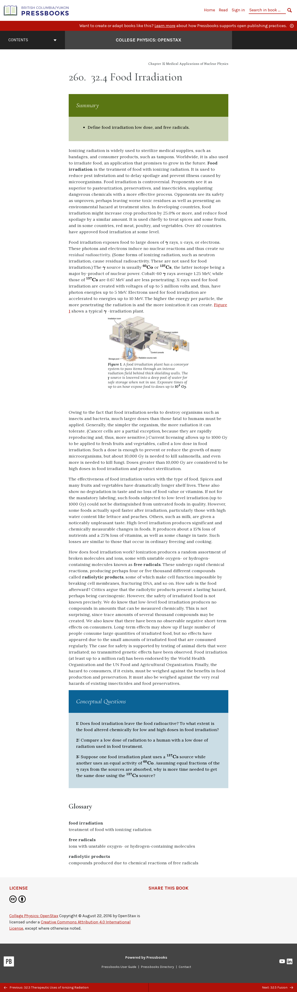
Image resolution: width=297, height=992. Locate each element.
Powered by (146, 957)
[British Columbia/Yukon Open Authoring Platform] (36, 10)
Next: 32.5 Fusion (277, 987)
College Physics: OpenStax (33, 915)
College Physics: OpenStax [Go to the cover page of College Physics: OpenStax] (148, 40)
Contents (32, 39)
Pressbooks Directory (157, 967)
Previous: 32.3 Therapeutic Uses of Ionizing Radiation (46, 987)
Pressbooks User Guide (118, 967)
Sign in (238, 10)
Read (223, 10)
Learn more (165, 25)
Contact (185, 967)
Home (209, 10)
